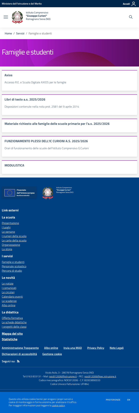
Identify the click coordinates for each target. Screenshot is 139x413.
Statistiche (9, 339)
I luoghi (6, 227)
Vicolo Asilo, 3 (52, 372)
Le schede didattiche (14, 322)
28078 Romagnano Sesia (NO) (78, 372)
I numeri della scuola (14, 236)
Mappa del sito (12, 333)
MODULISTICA (14, 165)
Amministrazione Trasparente (20, 348)
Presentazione (10, 223)
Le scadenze (9, 301)
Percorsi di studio (12, 270)
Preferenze (113, 400)
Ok (128, 400)
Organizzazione (11, 245)
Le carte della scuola (14, 240)
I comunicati (9, 288)
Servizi (20, 33)
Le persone (8, 232)
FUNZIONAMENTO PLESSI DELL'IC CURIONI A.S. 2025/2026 (46, 141)
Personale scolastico (14, 266)
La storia (7, 249)
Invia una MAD (73, 348)
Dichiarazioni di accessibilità (19, 354)
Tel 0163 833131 (32, 376)
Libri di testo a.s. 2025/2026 (25, 99)
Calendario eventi (12, 296)
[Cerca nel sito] (131, 17)
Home (8, 33)
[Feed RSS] (18, 361)
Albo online (8, 305)
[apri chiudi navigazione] (6, 17)
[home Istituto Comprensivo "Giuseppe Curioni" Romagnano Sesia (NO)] (31, 17)
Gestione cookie (52, 354)
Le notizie (7, 283)
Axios (8, 75)
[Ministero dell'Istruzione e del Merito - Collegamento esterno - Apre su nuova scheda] (22, 3)
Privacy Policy (95, 348)
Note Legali (117, 348)
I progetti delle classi (14, 326)
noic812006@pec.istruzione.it (100, 376)
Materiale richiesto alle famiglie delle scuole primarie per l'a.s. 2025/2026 (57, 123)
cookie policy (58, 405)
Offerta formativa (12, 318)
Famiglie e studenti (13, 262)
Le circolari (8, 292)
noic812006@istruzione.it (63, 376)
